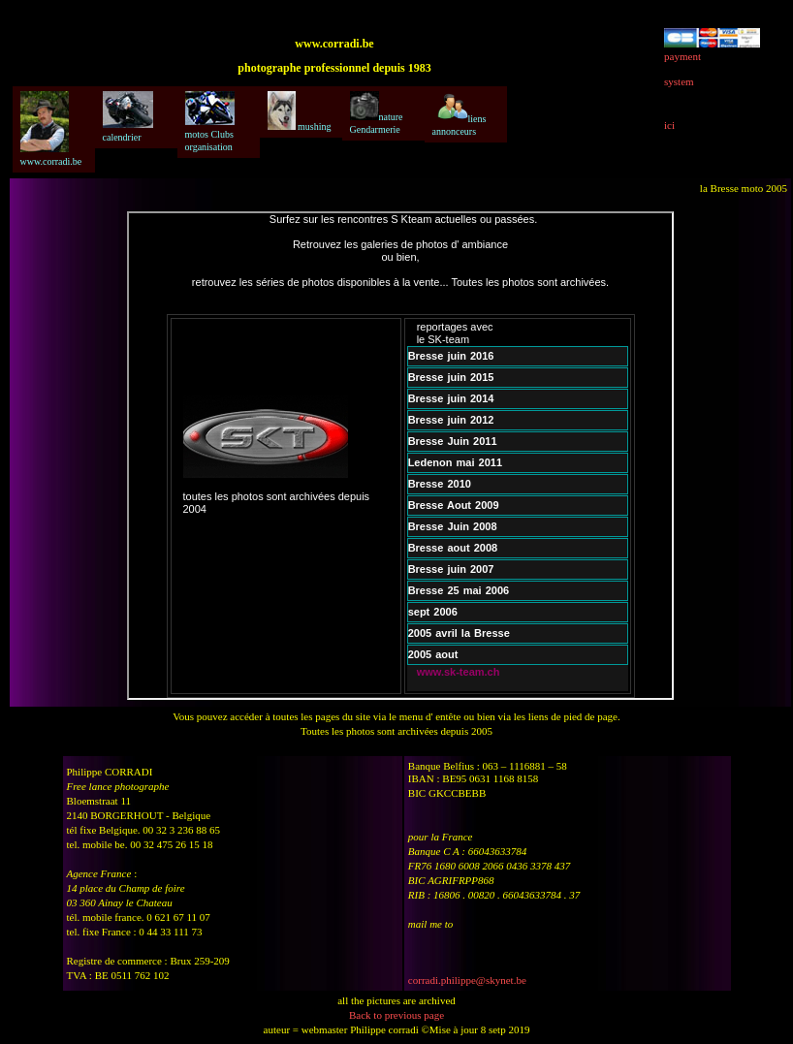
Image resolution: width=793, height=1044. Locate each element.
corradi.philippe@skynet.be (467, 980)
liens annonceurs (459, 114)
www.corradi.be (51, 129)
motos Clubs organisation (210, 121)
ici (669, 125)
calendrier (128, 116)
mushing (300, 111)
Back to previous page (396, 1015)
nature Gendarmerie (376, 113)
